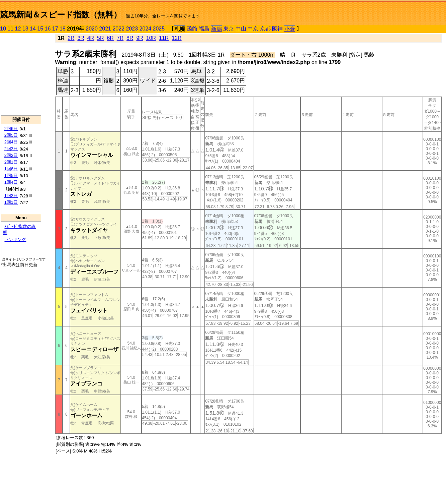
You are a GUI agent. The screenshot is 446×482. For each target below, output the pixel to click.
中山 (241, 29)
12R (176, 38)
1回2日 (11, 195)
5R (100, 38)
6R (110, 38)
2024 (145, 29)
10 (3, 29)
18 (63, 29)
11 (10, 29)
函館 (192, 29)
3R (80, 38)
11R (164, 38)
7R (120, 38)
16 (48, 29)
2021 (105, 29)
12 (18, 29)
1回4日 (11, 182)
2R (71, 38)
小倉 (289, 29)
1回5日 (11, 175)
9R (139, 38)
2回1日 (11, 162)
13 (25, 29)
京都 (265, 29)
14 (33, 29)
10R (151, 38)
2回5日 (11, 135)
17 (55, 29)
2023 (132, 29)
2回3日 (11, 148)
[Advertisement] (21, 74)
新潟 (216, 29)
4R (90, 38)
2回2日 (11, 155)
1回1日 (11, 202)
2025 (159, 29)
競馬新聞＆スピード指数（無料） (60, 14)
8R (129, 38)
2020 (92, 29)
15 (40, 29)
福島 (204, 29)
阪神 (277, 29)
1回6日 (11, 168)
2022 (118, 29)
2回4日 (11, 141)
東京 (228, 29)
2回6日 (11, 128)
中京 (253, 29)
